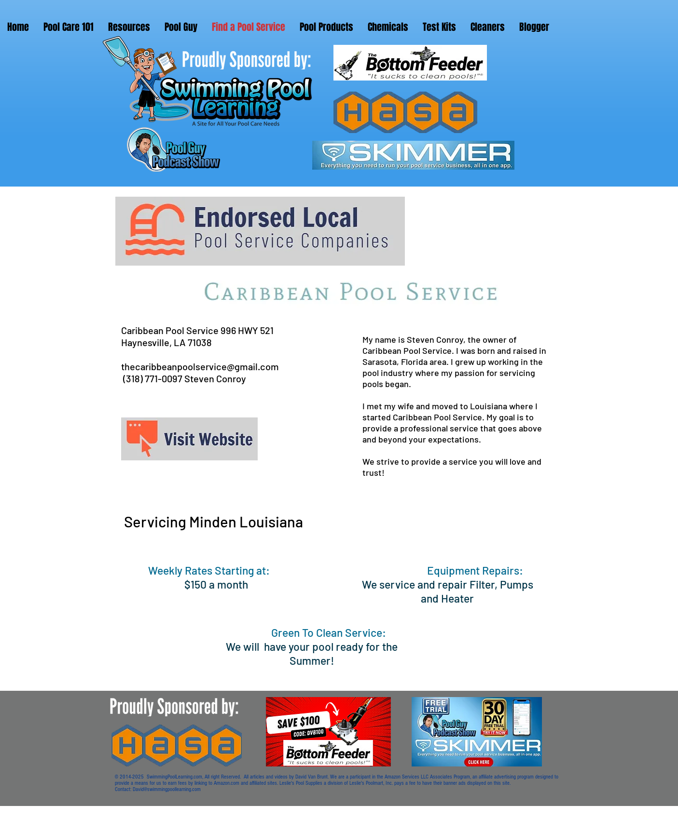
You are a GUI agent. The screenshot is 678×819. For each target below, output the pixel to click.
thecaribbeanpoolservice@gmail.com (200, 366)
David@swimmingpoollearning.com (167, 789)
